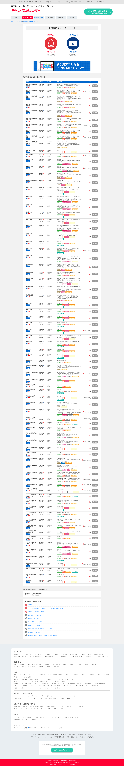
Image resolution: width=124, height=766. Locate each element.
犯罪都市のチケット (33, 604)
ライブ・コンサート (20, 652)
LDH (89, 654)
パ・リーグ (31, 674)
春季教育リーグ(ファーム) (20, 679)
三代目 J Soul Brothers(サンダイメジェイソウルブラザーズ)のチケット (45, 608)
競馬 (58, 688)
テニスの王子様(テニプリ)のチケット (37, 611)
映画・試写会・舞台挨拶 (51, 698)
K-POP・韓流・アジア (76, 656)
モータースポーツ (49, 688)
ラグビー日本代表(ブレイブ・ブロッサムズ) (49, 685)
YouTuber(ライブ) (37, 656)
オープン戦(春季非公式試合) (55, 674)
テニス (36, 683)
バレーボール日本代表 (73, 683)
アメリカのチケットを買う (20, 727)
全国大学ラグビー (95, 685)
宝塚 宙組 (55, 664)
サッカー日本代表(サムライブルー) (38, 681)
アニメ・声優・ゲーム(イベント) (44, 696)
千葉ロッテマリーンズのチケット (36, 625)
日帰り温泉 (39, 717)
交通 (55, 708)
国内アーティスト (18, 654)
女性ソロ (36, 654)
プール (15, 708)
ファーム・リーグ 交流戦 (25, 677)
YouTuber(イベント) (70, 696)
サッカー (16, 681)
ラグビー (33, 685)
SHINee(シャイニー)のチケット (36, 632)
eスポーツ (58, 696)
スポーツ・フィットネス (61, 717)
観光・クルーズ (74, 717)
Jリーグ (24, 681)
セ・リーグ (22, 674)
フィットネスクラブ (79, 706)
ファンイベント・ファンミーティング (23, 696)
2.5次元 (79, 664)
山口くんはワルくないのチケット (36, 615)
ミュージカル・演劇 (19, 666)
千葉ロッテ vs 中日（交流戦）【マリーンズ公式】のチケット (43, 635)
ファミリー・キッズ (37, 698)
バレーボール (45, 683)
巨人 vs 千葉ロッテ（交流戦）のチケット (38, 622)
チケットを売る (38, 17)
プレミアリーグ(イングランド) (57, 681)
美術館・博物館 (51, 706)
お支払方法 (88, 734)
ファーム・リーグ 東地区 (72, 674)
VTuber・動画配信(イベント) (21, 698)
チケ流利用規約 (53, 734)
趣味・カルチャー (18, 719)
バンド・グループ (46, 654)
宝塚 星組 (47, 664)
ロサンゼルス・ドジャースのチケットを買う (51, 727)
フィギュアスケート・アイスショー (22, 683)
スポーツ (16, 672)
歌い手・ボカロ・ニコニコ (100, 654)
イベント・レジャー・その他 (23, 693)
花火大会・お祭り (65, 698)
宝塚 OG (72, 664)
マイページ (61, 17)
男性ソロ (28, 654)
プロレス (30, 688)
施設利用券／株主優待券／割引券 (24, 704)
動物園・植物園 (39, 706)
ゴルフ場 (60, 706)
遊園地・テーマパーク (19, 706)
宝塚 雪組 (38, 664)
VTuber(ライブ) (49, 656)
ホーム (16, 17)
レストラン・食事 (45, 708)
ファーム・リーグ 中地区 (88, 674)
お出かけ (16, 714)
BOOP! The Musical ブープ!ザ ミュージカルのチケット (41, 628)
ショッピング (34, 708)
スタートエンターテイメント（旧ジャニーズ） (66, 654)
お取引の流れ (73, 734)
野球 (15, 674)
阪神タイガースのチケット (34, 618)
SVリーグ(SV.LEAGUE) (58, 683)
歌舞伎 (48, 666)
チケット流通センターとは (40, 734)
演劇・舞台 (17, 662)
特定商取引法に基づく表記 (61, 737)
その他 (61, 708)
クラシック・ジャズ (103, 656)
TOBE (83, 654)
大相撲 (15, 688)
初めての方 (50, 17)
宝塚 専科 (63, 664)
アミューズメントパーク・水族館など (23, 717)
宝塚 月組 (30, 664)
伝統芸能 (41, 666)
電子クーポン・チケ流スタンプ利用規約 (82, 737)
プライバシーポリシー (36, 737)
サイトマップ (48, 737)
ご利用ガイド (64, 734)
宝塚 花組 (22, 664)
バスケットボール (86, 683)
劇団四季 (94, 664)
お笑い (86, 664)
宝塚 (15, 664)
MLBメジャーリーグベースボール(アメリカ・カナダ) (60, 679)
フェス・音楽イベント (61, 656)
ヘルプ (72, 17)
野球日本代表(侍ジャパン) (36, 679)
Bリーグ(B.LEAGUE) (100, 683)
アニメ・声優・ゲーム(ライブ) (21, 656)
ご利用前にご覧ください (98, 12)
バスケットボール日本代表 (20, 685)
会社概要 (80, 734)
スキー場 (68, 706)
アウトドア (48, 717)
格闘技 (22, 688)
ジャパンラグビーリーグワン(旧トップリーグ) (75, 685)
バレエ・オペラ (31, 666)
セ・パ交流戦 (41, 674)
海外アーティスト (90, 656)
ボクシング (38, 688)
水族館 (30, 706)
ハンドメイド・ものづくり (33, 719)
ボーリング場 (24, 708)
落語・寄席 (56, 666)
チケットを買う (27, 17)
